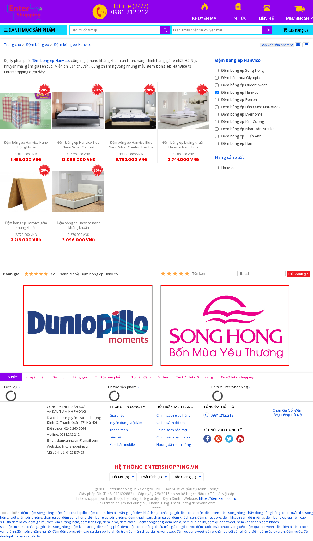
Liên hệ (115, 437)
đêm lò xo (110, 522)
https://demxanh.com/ (217, 498)
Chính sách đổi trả (170, 422)
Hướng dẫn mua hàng (173, 444)
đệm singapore (209, 517)
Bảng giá (79, 377)
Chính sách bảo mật (171, 430)
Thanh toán (119, 430)
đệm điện (212, 512)
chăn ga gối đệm (173, 512)
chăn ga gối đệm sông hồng (48, 526)
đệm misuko (16, 526)
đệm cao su (129, 522)
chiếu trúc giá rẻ (167, 526)
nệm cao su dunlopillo (93, 531)
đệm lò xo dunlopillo (71, 512)
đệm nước (204, 526)
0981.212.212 (218, 415)
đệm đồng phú (108, 526)
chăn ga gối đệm (30, 536)
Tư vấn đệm (141, 377)
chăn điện (195, 512)
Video (163, 377)
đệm (24, 512)
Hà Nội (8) (123, 476)
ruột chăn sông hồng (26, 517)
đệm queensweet (221, 522)
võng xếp (238, 526)
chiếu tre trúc (122, 531)
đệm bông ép (91, 522)
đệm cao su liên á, (102, 512)
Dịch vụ (58, 377)
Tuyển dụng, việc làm (126, 422)
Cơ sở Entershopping (238, 377)
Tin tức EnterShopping (194, 377)
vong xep (167, 531)
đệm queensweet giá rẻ (195, 531)
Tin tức (11, 377)
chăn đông (145, 526)
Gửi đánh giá (298, 274)
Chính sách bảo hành (173, 437)
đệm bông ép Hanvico (50, 60)
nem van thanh (249, 522)
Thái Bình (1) (154, 476)
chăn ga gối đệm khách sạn (138, 512)
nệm (75, 522)
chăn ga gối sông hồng (232, 531)
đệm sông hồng (233, 512)
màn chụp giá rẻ (146, 531)
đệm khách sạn (140, 517)
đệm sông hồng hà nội (34, 531)
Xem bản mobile (122, 444)
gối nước (188, 526)
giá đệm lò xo (16, 522)
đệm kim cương (59, 522)
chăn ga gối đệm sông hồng (65, 517)
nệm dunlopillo (194, 522)
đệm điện (128, 526)
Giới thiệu (117, 415)
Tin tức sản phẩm (109, 377)
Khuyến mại (35, 377)
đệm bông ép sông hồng (107, 517)
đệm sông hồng (41, 512)
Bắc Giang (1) (187, 476)
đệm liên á (173, 522)
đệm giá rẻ (36, 522)
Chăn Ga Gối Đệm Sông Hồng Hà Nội (287, 412)
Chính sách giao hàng (173, 415)
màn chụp (221, 526)
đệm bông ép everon (268, 531)
